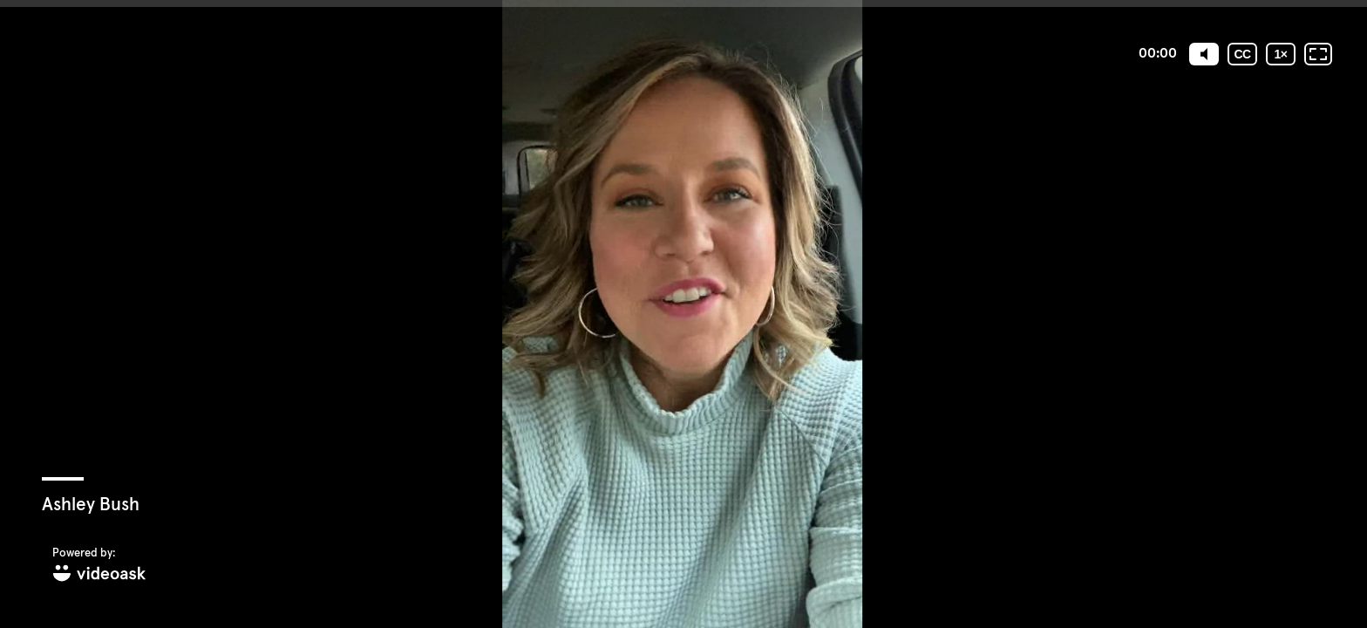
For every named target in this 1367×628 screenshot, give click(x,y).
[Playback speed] (1281, 54)
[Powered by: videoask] (99, 565)
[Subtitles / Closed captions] (1242, 54)
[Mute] (1204, 54)
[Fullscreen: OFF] (1318, 54)
